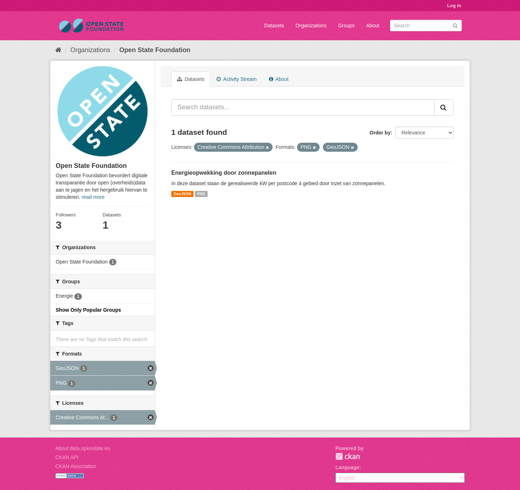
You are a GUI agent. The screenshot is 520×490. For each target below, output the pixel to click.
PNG (201, 194)
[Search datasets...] (303, 107)
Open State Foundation (154, 50)
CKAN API (67, 457)
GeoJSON (182, 194)
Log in (454, 5)
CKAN (347, 456)
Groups (346, 25)
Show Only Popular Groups (88, 310)
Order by (380, 133)
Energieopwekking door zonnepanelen (223, 173)
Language (347, 467)
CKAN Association (75, 466)
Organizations (311, 25)
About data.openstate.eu (82, 448)
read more (93, 197)
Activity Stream (236, 79)
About (372, 25)
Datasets (274, 25)
